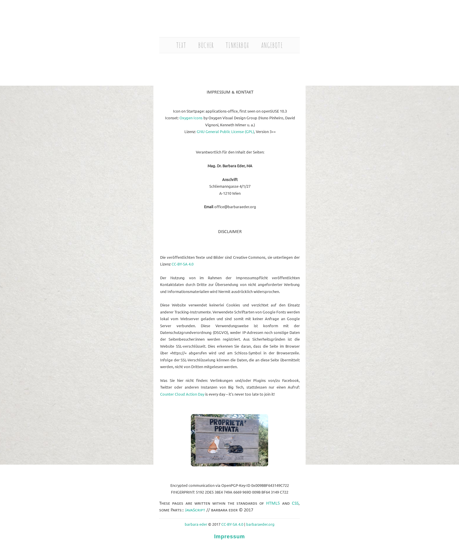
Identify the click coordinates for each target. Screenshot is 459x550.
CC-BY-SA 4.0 (182, 263)
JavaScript (195, 510)
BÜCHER (206, 45)
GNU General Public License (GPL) (225, 131)
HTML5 (273, 503)
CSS (295, 503)
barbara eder (196, 524)
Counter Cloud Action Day (182, 394)
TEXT (181, 45)
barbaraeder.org (260, 524)
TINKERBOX (237, 45)
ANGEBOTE (272, 45)
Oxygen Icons (191, 117)
